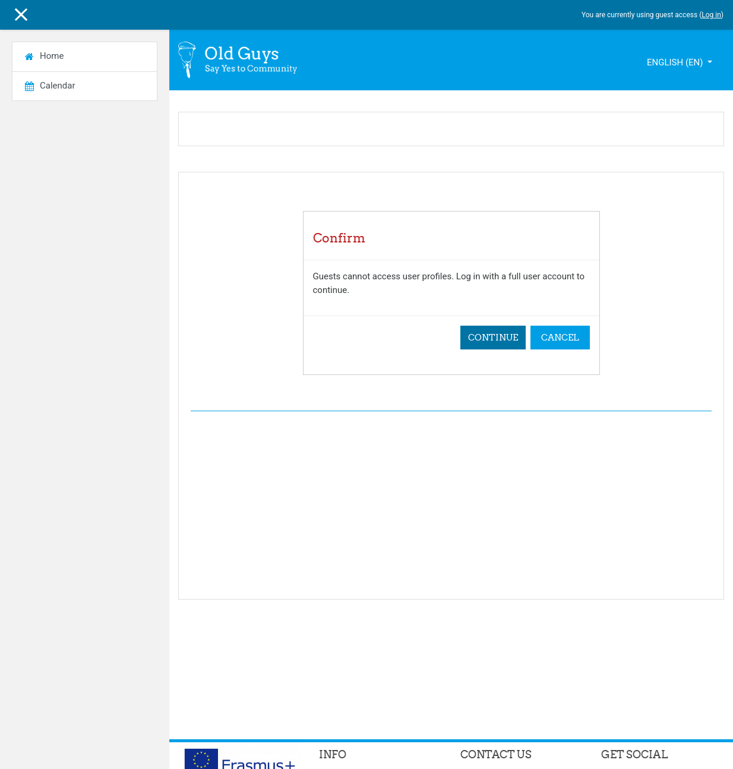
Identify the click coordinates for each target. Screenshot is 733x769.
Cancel (560, 337)
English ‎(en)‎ (676, 62)
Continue (493, 337)
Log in (711, 15)
